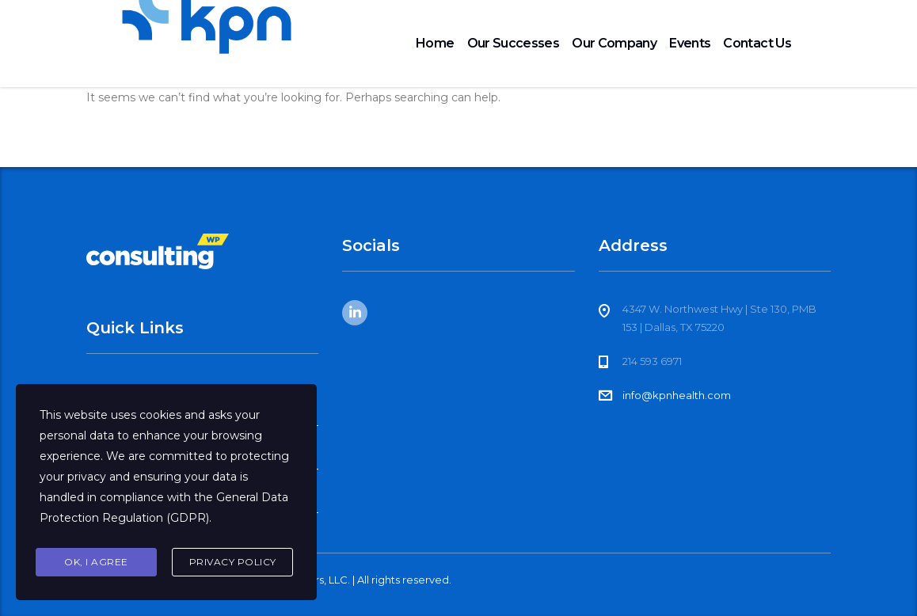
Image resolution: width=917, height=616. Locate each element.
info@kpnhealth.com (676, 395)
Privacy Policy (232, 562)
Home (435, 43)
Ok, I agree (96, 562)
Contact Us (757, 43)
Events (689, 43)
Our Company (614, 43)
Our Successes (513, 43)
